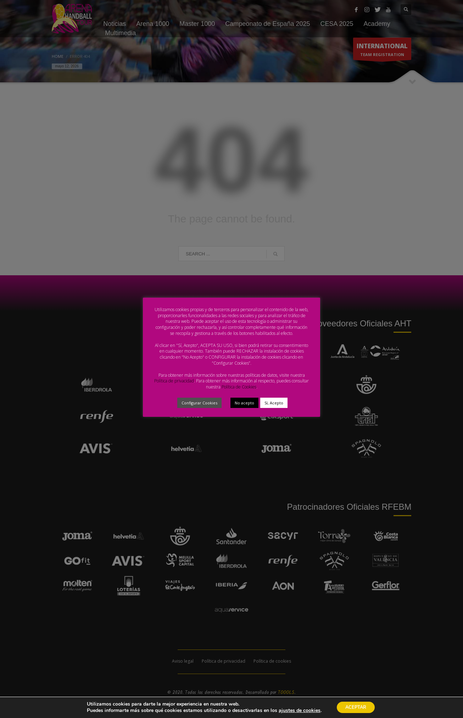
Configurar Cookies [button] (199, 402)
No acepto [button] (244, 402)
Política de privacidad (174, 381)
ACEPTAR (361, 707)
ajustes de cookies (300, 710)
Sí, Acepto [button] (273, 402)
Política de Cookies (239, 387)
